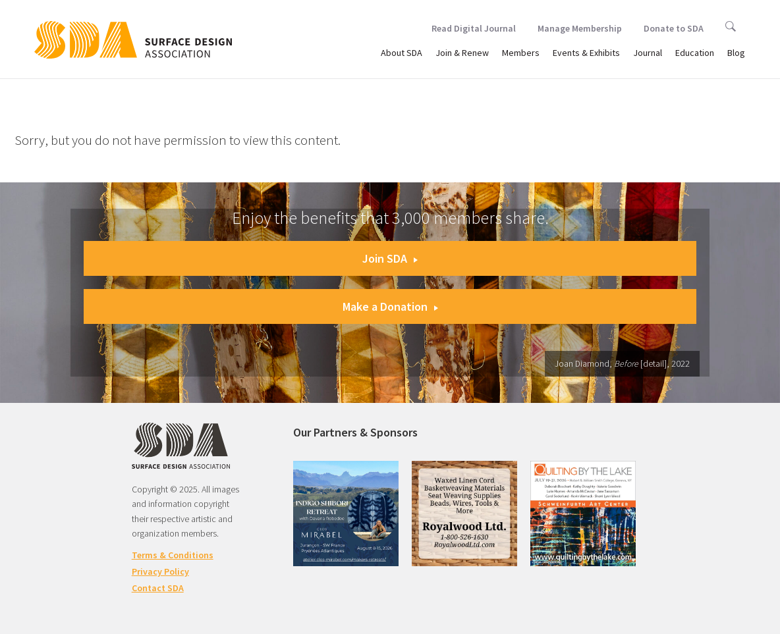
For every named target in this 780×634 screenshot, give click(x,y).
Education (694, 53)
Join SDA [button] (390, 258)
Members (521, 53)
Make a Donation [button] (390, 306)
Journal (647, 53)
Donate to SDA (674, 28)
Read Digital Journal (474, 28)
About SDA (401, 53)
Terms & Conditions (172, 555)
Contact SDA (158, 588)
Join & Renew (462, 53)
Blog (736, 53)
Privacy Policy (160, 571)
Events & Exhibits (586, 53)
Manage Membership (580, 28)
